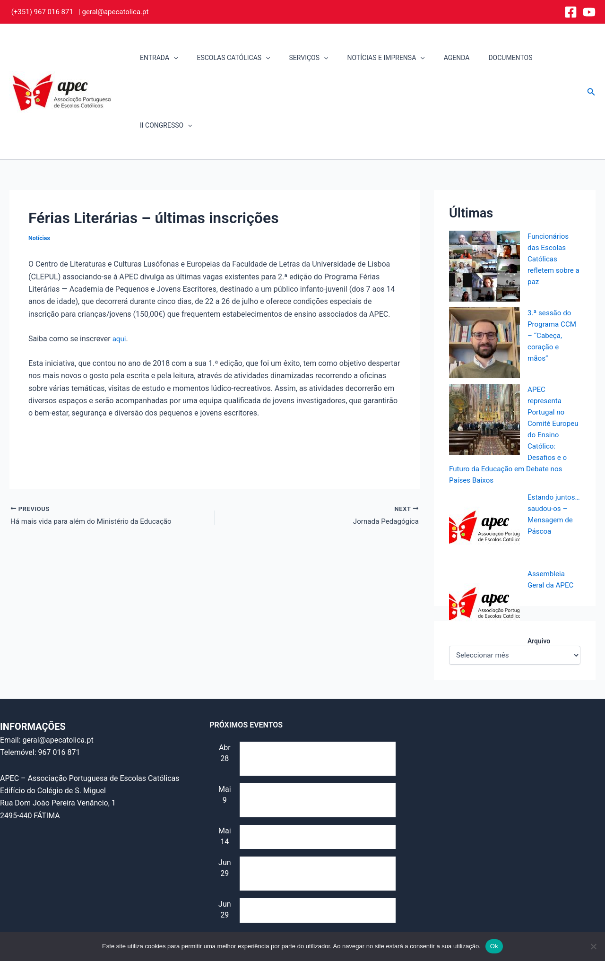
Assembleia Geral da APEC (285, 849)
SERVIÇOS (298, 58)
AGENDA (435, 57)
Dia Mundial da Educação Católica (297, 776)
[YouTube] (589, 12)
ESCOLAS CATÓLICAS (229, 58)
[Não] (593, 946)
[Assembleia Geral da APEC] (484, 536)
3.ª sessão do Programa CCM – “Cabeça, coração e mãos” (553, 268)
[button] (175, 58)
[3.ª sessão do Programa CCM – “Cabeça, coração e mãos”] (484, 275)
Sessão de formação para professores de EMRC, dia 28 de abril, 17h (309, 698)
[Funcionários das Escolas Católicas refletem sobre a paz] (484, 198)
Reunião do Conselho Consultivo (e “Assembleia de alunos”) (299, 739)
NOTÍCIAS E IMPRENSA (370, 58)
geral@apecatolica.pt (115, 12)
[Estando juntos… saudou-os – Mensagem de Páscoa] (484, 459)
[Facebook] (570, 12)
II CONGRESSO (545, 58)
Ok (494, 946)
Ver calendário (233, 870)
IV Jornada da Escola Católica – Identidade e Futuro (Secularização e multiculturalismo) (315, 813)
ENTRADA (160, 58)
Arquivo (538, 573)
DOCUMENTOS (483, 57)
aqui (119, 271)
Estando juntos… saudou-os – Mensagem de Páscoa (551, 452)
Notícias (39, 170)
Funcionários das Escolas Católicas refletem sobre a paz (551, 191)
